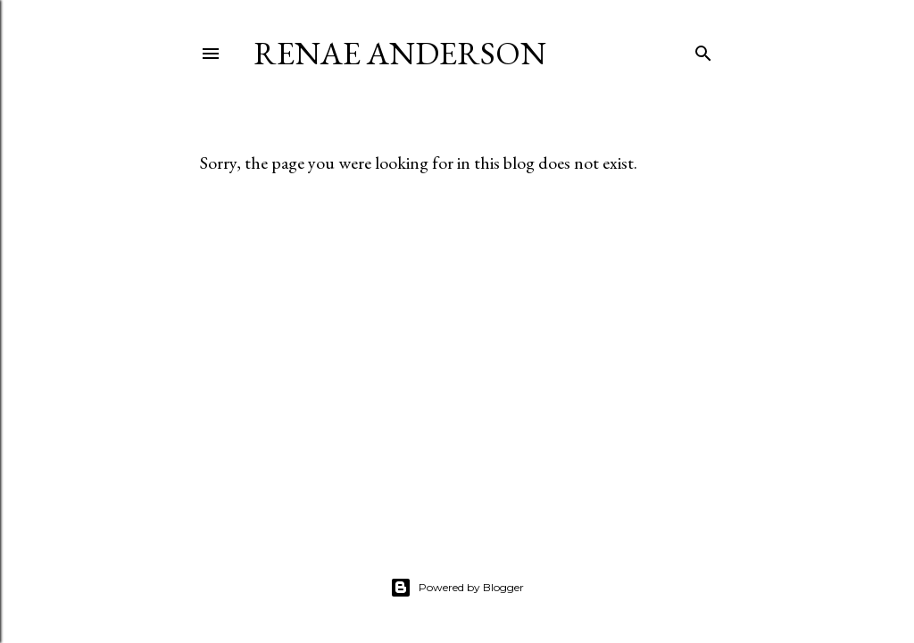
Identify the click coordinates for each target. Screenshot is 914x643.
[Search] (703, 49)
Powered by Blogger (457, 587)
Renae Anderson (399, 53)
